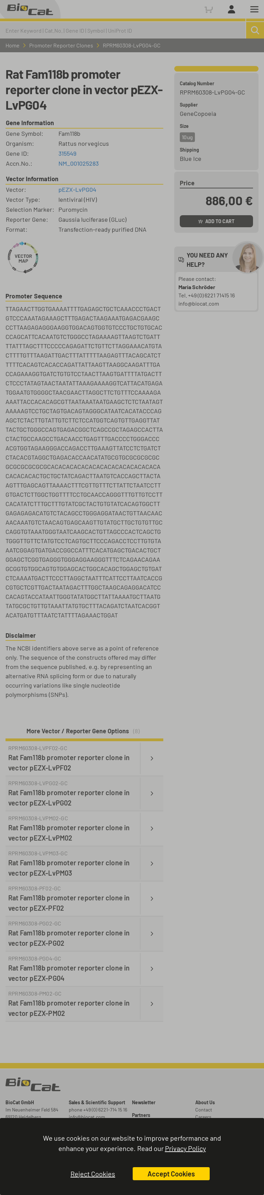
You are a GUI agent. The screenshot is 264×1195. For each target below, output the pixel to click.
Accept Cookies (171, 1174)
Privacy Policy (185, 1148)
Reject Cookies (92, 1174)
